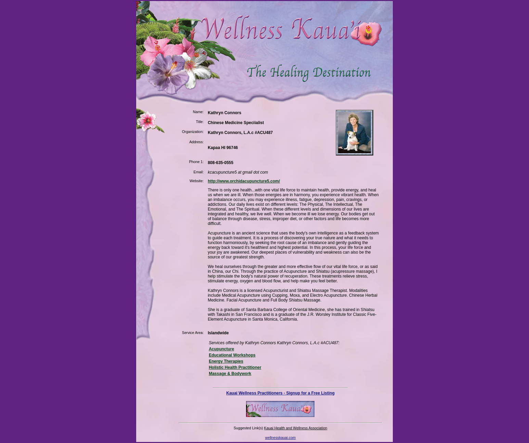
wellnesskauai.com (280, 437)
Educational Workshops (232, 355)
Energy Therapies (226, 361)
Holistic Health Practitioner (235, 367)
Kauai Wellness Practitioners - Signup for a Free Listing (280, 393)
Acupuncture (221, 349)
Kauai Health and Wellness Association (295, 428)
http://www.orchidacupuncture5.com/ (244, 181)
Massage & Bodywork (230, 373)
